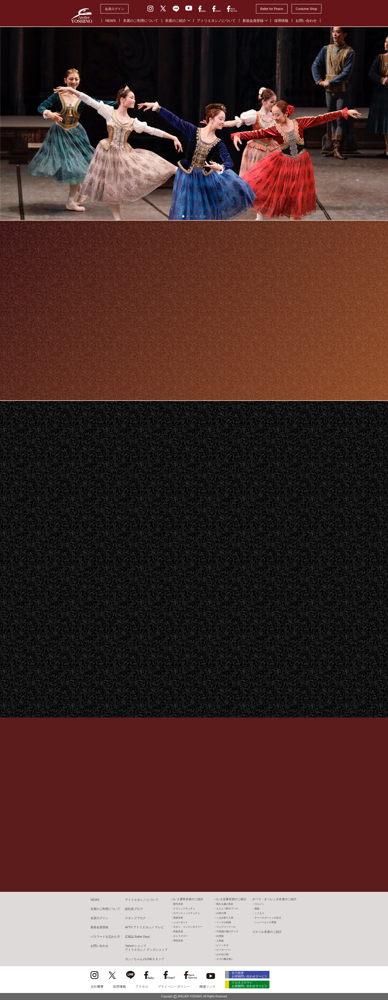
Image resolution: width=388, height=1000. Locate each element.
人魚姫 (220, 940)
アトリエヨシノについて (216, 20)
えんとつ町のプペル (227, 908)
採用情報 (281, 20)
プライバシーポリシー (174, 986)
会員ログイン (114, 9)
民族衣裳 (178, 931)
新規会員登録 (253, 20)
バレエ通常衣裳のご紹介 (187, 899)
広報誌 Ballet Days (137, 936)
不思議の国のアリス (227, 931)
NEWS (110, 20)
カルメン (259, 904)
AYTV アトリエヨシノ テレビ (144, 927)
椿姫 (257, 908)
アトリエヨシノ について (141, 899)
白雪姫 (220, 936)
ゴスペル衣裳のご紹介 (267, 931)
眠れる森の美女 (224, 904)
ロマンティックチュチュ (186, 913)
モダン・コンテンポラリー (187, 927)
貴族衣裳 (178, 917)
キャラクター (180, 936)
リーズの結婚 (223, 922)
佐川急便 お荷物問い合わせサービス (249, 974)
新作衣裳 (178, 904)
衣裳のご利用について (140, 20)
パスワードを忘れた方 (105, 936)
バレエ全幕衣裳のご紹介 (230, 899)
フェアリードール (226, 927)
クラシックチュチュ (184, 908)
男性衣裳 (178, 940)
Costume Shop (306, 9)
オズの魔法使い (224, 959)
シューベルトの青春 (265, 922)
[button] (183, 216)
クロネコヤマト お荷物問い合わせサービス (249, 984)
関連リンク (207, 986)
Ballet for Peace (271, 9)
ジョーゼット (180, 922)
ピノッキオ (222, 945)
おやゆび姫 (222, 954)
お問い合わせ (306, 20)
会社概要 (97, 986)
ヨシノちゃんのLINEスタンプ (144, 959)
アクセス (141, 986)
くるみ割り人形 (224, 917)
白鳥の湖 (221, 913)
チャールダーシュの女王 (268, 917)
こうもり (259, 913)
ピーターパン (223, 949)
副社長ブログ (134, 908)
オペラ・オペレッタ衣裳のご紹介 (274, 899)
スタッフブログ (135, 918)
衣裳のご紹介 (175, 20)
